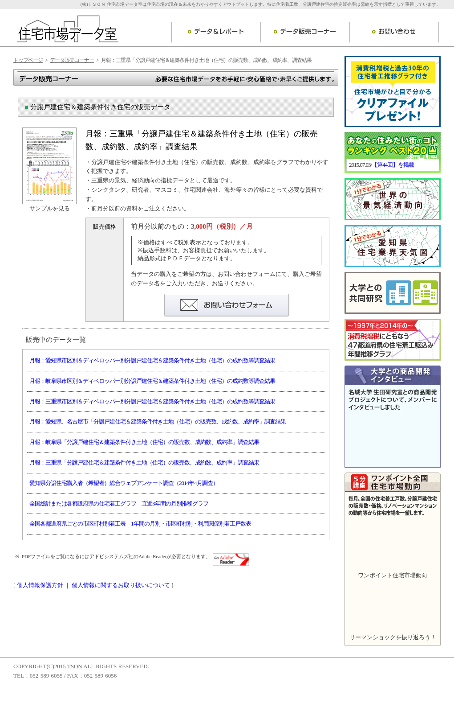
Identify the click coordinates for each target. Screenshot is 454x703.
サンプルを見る (49, 208)
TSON (74, 666)
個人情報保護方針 (40, 585)
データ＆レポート (215, 32)
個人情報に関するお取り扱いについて (121, 585)
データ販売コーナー (304, 32)
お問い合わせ (394, 32)
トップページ (28, 60)
